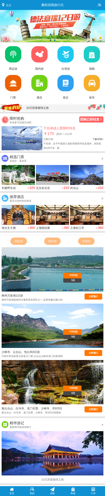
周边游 (18, 241)
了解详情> (97, 139)
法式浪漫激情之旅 (37, 107)
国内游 (52, 241)
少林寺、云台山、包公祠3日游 (21, 352)
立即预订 (93, 296)
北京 (8, 5)
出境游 (86, 241)
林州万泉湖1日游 (12, 295)
